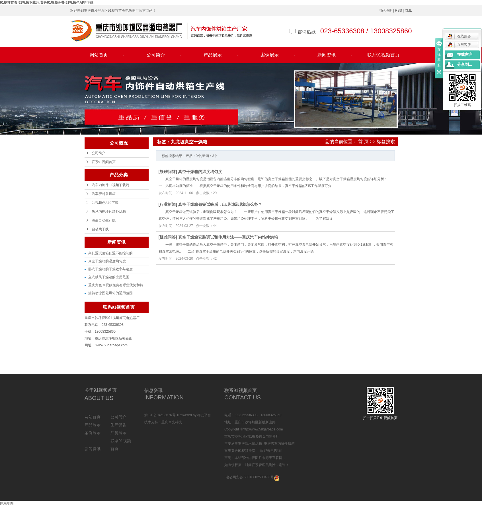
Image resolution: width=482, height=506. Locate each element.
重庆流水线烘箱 (250, 444)
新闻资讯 (334, 55)
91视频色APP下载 (105, 203)
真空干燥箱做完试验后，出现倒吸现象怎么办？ (220, 204)
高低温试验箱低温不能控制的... (112, 253)
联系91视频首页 (383, 54)
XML (408, 11)
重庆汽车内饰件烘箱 (279, 444)
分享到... (464, 64)
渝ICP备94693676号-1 (161, 415)
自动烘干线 (100, 229)
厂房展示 (118, 432)
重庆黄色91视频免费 (239, 451)
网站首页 (107, 55)
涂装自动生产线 (104, 220)
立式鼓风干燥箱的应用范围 (108, 277)
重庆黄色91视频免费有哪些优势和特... (117, 285)
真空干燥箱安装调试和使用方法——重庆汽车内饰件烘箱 (228, 237)
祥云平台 (204, 415)
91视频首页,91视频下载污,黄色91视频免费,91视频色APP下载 (46, 3)
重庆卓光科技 (171, 422)
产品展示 (221, 55)
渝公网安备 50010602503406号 (250, 477)
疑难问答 (168, 171)
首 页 (363, 141)
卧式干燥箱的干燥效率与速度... (112, 269)
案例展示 (278, 55)
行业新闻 (168, 204)
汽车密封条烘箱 (104, 194)
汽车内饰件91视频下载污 (110, 185)
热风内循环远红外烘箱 (109, 212)
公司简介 (164, 55)
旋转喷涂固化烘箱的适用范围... (112, 293)
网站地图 (385, 11)
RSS (398, 11)
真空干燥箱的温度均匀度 (107, 261)
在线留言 (465, 54)
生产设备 (118, 424)
